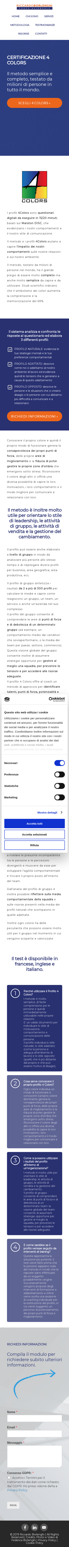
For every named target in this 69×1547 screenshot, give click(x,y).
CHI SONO (32, 16)
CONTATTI (41, 33)
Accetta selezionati (34, 834)
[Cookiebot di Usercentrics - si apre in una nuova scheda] (49, 699)
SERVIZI (48, 16)
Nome (12, 1412)
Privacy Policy (17, 1490)
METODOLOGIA (19, 24)
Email (12, 1427)
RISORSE (23, 33)
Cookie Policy (34, 1543)
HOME (16, 16)
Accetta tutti (34, 823)
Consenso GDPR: (20, 1473)
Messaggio (15, 1442)
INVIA (13, 1505)
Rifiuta (34, 845)
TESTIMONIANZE (45, 24)
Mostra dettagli (47, 812)
